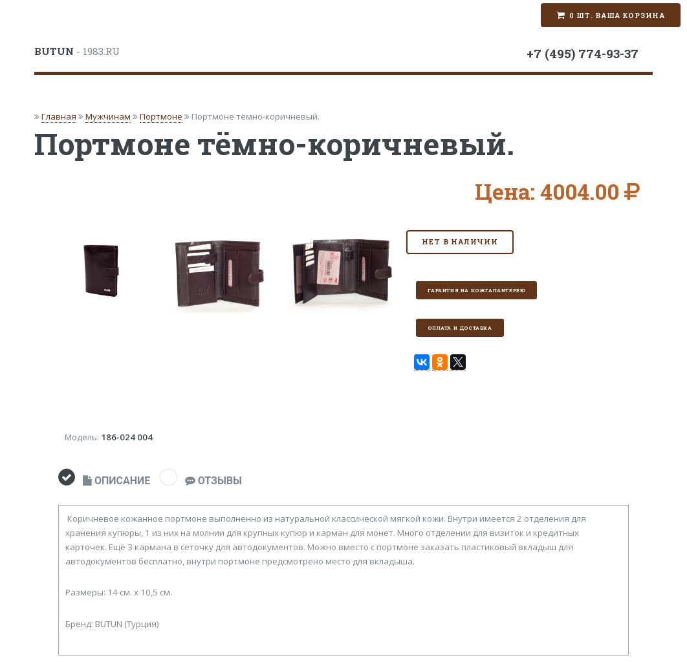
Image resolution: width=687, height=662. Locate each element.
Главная (58, 116)
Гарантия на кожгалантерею (476, 290)
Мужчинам (108, 116)
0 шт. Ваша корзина (617, 15)
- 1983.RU (77, 51)
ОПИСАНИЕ (116, 481)
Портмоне (161, 116)
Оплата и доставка (460, 328)
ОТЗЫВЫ (213, 481)
